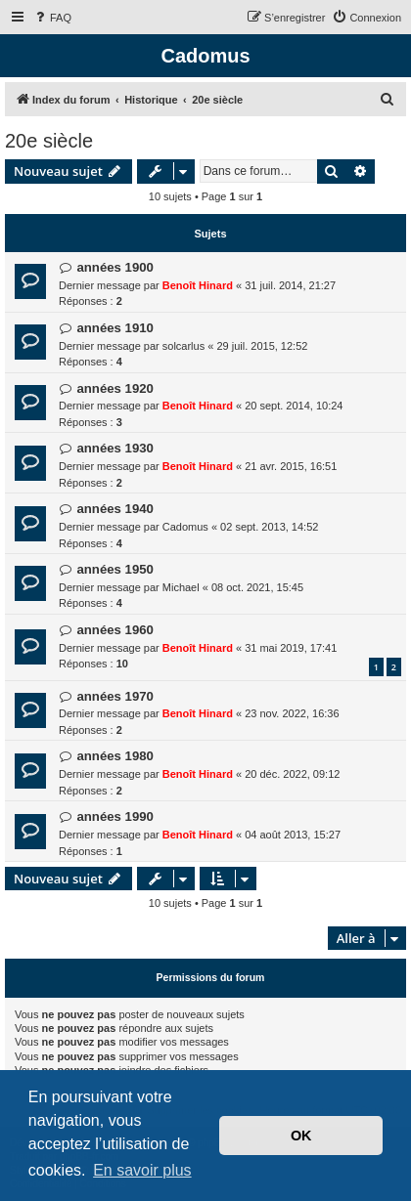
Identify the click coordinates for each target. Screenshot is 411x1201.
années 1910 (114, 328)
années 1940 (114, 508)
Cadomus (185, 527)
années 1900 (114, 267)
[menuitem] (51, 17)
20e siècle (49, 140)
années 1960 (114, 629)
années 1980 (114, 756)
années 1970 (114, 696)
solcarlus (183, 346)
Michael (181, 587)
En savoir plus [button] (142, 1170)
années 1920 (114, 388)
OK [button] (301, 1135)
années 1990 (114, 816)
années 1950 (114, 569)
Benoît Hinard (197, 285)
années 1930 (114, 448)
